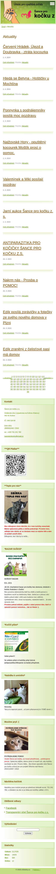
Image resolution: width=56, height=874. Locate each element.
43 (34, 384)
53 (31, 386)
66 (37, 389)
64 (31, 389)
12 (39, 376)
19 (27, 379)
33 (37, 381)
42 (31, 384)
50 (21, 386)
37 (15, 384)
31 (31, 381)
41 (27, 384)
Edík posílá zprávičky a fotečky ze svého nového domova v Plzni (27, 317)
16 (18, 379)
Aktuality (25, 62)
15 (15, 379)
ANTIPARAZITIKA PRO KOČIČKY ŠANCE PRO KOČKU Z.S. (22, 248)
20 (31, 379)
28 (21, 381)
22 (37, 379)
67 (40, 389)
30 (27, 381)
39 (21, 384)
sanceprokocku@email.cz (13, 436)
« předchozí (7, 378)
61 (21, 389)
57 (44, 386)
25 (11, 381)
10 (33, 376)
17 (21, 379)
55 (37, 386)
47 (11, 386)
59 (15, 389)
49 (18, 386)
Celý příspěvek (8, 62)
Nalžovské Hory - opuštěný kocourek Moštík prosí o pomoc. (24, 147)
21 (34, 379)
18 (24, 379)
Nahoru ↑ (37, 870)
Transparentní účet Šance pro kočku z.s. (27, 812)
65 (34, 389)
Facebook (11, 808)
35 (44, 381)
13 (43, 376)
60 (18, 389)
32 (34, 381)
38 (18, 384)
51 (24, 386)
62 (24, 389)
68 (44, 389)
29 (24, 381)
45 (40, 384)
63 (27, 389)
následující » (48, 378)
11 (36, 376)
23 (40, 379)
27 (18, 381)
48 (15, 386)
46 (44, 384)
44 (37, 384)
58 (11, 389)
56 (40, 386)
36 (11, 384)
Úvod (3, 27)
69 (28, 392)
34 (40, 381)
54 (34, 386)
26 (15, 381)
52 (27, 386)
